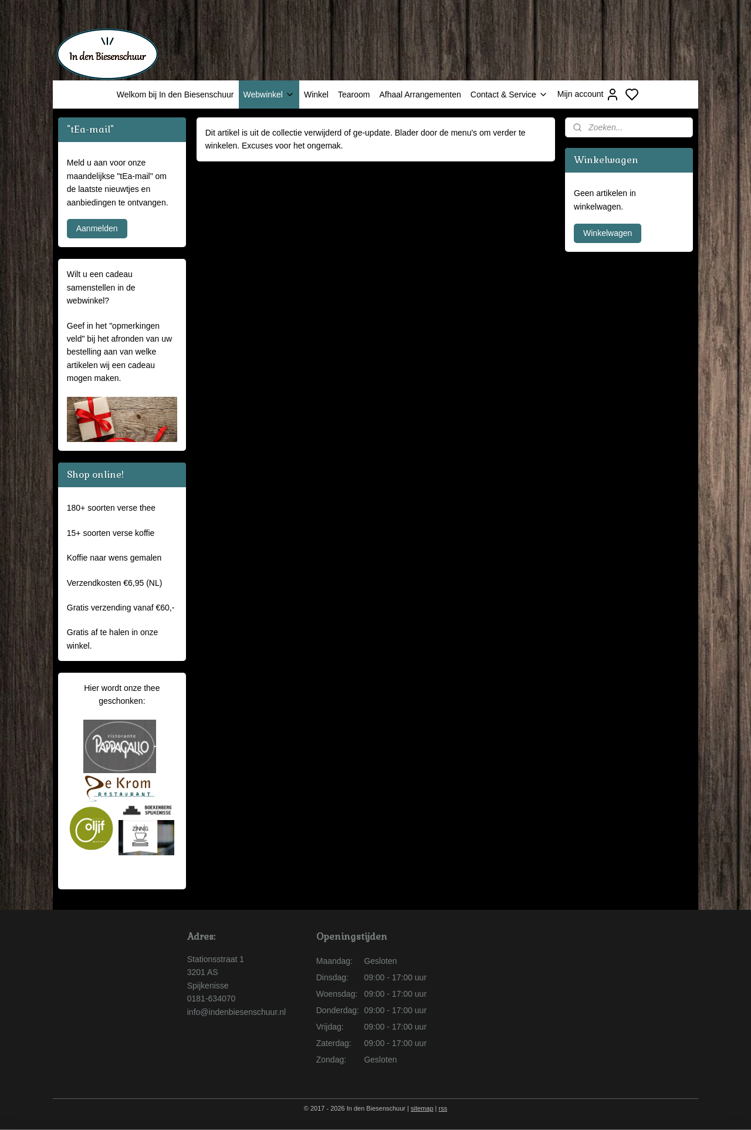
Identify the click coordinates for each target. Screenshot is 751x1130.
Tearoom (354, 94)
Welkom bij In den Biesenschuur (175, 94)
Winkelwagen (607, 233)
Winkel (316, 94)
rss (443, 1108)
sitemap (422, 1108)
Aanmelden (97, 228)
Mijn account (588, 94)
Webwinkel (269, 94)
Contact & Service (509, 94)
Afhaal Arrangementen (420, 94)
